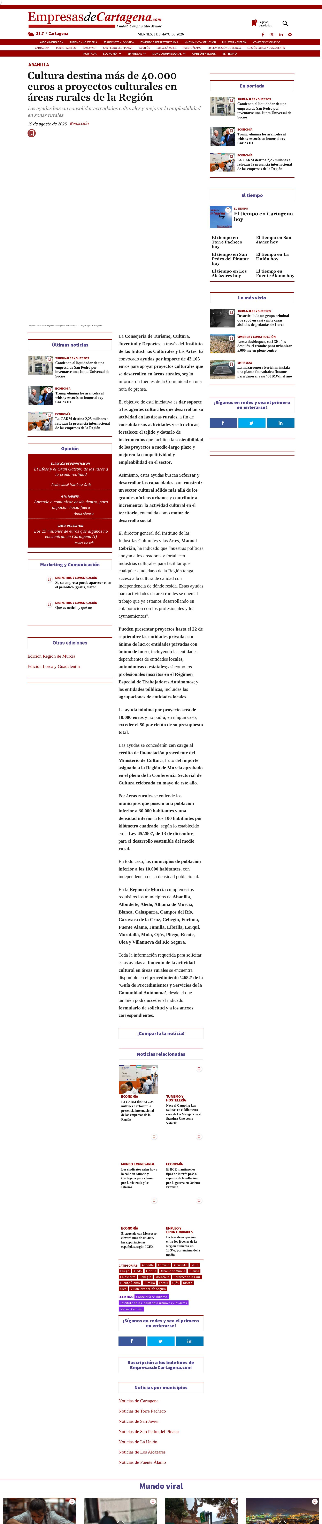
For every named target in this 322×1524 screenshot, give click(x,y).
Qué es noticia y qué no (73, 549)
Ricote (187, 1220)
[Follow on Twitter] (161, 1278)
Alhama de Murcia (173, 1208)
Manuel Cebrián (131, 1246)
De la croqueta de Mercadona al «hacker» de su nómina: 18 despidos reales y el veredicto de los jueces (38, 1507)
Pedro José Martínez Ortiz (71, 426)
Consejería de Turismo (151, 1234)
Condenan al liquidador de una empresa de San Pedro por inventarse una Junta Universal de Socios (82, 311)
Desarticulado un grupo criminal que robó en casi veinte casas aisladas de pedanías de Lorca (263, 320)
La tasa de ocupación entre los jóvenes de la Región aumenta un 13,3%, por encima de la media (183, 1182)
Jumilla (149, 1220)
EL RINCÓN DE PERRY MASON (70, 405)
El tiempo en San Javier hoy (273, 240)
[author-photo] (71, 422)
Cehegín (145, 1214)
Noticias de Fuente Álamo (142, 1399)
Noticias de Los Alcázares (142, 1389)
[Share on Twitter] (5, 744)
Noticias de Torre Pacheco (142, 1348)
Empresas (244, 362)
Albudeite (180, 1202)
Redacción (79, 123)
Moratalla (162, 1214)
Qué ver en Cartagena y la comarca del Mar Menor (274, 1502)
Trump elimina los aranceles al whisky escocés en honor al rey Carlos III (79, 339)
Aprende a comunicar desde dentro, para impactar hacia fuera (71, 446)
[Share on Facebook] (5, 733)
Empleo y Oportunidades (178, 1166)
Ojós (175, 1220)
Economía (62, 330)
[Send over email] (5, 790)
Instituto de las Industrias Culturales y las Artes (153, 1240)
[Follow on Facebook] (132, 1278)
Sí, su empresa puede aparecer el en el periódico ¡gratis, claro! (83, 526)
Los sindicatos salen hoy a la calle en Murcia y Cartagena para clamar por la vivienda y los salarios (138, 1115)
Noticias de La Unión (137, 1379)
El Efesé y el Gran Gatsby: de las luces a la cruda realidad (71, 413)
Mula (195, 1202)
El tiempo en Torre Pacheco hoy (227, 242)
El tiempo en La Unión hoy (272, 257)
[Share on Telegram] (5, 779)
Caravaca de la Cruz (187, 1214)
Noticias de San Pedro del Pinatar (148, 1368)
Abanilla (39, 65)
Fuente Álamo (129, 1220)
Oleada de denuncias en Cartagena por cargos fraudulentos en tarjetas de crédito (194, 1507)
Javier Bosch (83, 484)
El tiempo (241, 208)
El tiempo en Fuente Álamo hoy (275, 273)
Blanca (194, 1208)
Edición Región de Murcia (51, 597)
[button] (285, 23)
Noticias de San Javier (138, 1358)
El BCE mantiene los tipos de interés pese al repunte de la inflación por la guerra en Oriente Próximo (183, 1115)
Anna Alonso (83, 455)
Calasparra (127, 1214)
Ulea (123, 1226)
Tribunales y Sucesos (72, 300)
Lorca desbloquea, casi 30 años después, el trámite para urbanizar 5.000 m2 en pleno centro (264, 346)
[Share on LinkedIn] (5, 756)
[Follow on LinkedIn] (189, 1278)
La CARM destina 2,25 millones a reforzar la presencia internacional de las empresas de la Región (82, 364)
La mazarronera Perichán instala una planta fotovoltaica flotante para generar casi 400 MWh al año (264, 371)
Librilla (151, 1208)
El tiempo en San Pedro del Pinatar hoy (230, 259)
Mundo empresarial (136, 1101)
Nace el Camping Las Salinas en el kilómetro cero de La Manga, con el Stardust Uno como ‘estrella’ (184, 1051)
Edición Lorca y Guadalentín (54, 607)
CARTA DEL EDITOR (70, 467)
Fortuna (163, 1202)
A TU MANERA (70, 438)
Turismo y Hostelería (183, 1038)
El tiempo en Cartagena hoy (263, 216)
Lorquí (164, 1220)
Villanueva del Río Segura (148, 1226)
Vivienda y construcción (256, 337)
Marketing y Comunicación (76, 519)
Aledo (137, 1208)
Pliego (124, 1208)
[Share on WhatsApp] (5, 767)
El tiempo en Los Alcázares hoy (229, 273)
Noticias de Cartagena (138, 1338)
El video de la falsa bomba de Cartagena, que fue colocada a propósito (117, 1504)
